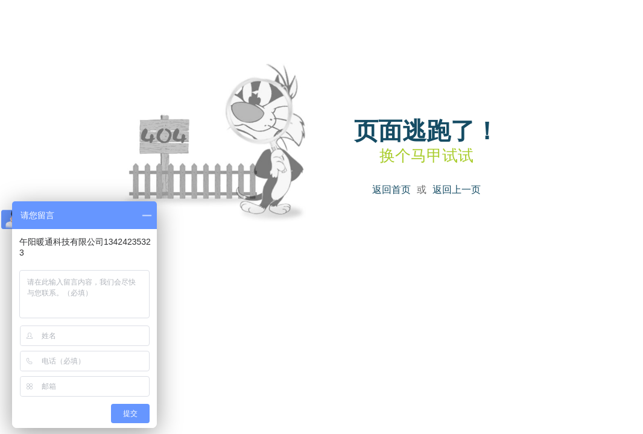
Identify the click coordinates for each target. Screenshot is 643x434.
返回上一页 (456, 189)
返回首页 (391, 189)
